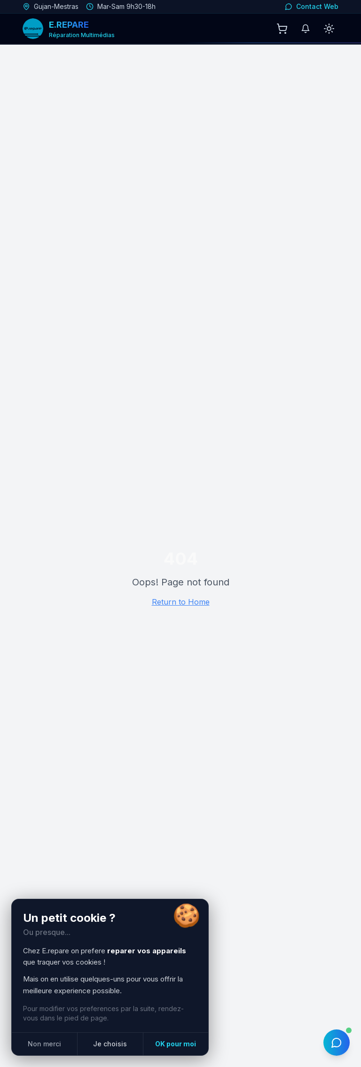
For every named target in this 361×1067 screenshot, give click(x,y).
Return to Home (181, 602)
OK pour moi (175, 1044)
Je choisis (110, 1044)
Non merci (44, 1044)
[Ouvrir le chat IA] (336, 1042)
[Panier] (282, 28)
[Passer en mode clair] (329, 28)
